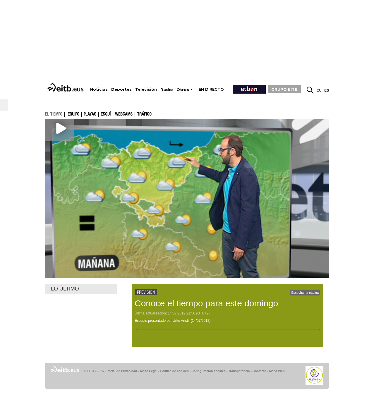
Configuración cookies (208, 371)
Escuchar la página (305, 292)
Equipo (73, 114)
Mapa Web (276, 371)
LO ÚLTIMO (65, 289)
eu (319, 90)
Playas (90, 114)
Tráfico (144, 114)
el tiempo (53, 114)
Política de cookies (174, 371)
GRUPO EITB (284, 89)
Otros (182, 89)
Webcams (124, 114)
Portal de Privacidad (122, 371)
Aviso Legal (148, 371)
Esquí (106, 114)
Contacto (259, 371)
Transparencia (239, 371)
